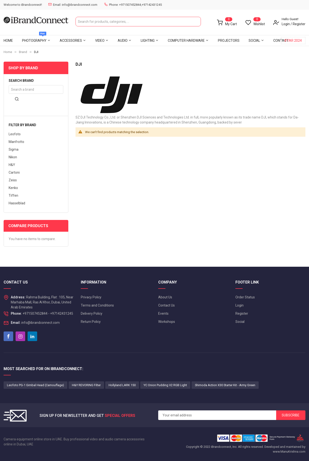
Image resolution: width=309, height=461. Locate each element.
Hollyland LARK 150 (122, 385)
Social (240, 322)
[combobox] (138, 21)
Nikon (13, 157)
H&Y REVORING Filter (86, 385)
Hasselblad (17, 203)
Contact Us (166, 305)
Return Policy (91, 322)
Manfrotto (16, 142)
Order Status (245, 297)
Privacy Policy (91, 297)
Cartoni (14, 172)
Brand (23, 52)
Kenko (13, 188)
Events (163, 313)
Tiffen (13, 195)
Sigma (13, 149)
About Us (165, 297)
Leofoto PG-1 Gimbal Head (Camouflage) (35, 385)
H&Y (12, 165)
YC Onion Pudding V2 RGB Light (165, 385)
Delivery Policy (91, 313)
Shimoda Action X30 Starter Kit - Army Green (225, 385)
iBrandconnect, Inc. (224, 447)
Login (286, 24)
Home (8, 52)
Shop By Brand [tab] (23, 68)
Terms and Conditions (97, 305)
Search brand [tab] (21, 81)
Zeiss (13, 180)
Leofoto (15, 134)
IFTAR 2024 (293, 40)
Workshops (166, 322)
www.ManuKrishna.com (289, 451)
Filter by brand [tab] (22, 125)
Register (299, 24)
